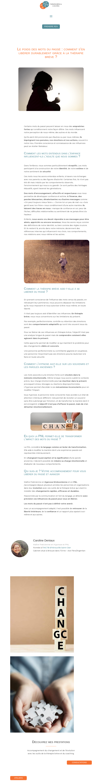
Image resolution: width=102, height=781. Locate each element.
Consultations (79, 763)
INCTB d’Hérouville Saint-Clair (57, 548)
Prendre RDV (51, 27)
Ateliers (19, 778)
